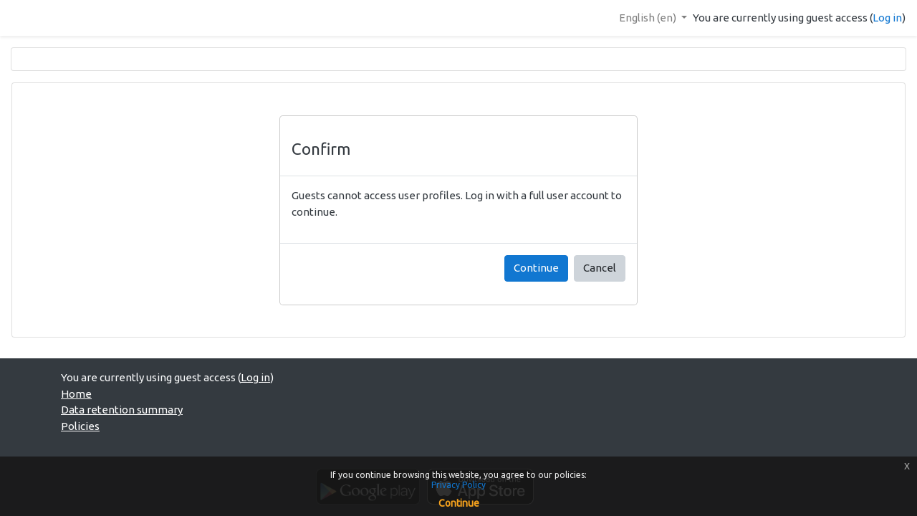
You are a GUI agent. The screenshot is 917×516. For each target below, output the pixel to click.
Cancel (599, 268)
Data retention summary (122, 409)
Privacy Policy (458, 484)
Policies (80, 426)
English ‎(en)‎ (648, 17)
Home (76, 394)
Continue (536, 268)
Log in (887, 17)
